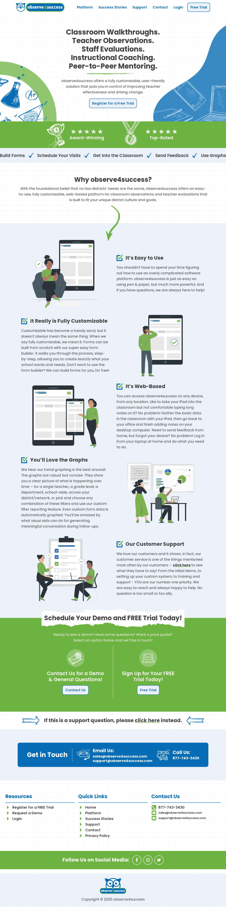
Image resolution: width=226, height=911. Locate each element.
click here (182, 565)
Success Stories (113, 7)
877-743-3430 (186, 758)
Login (178, 7)
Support (139, 7)
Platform (85, 7)
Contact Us (75, 690)
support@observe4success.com (122, 761)
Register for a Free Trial (113, 103)
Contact (160, 7)
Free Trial (199, 7)
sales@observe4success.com (120, 756)
